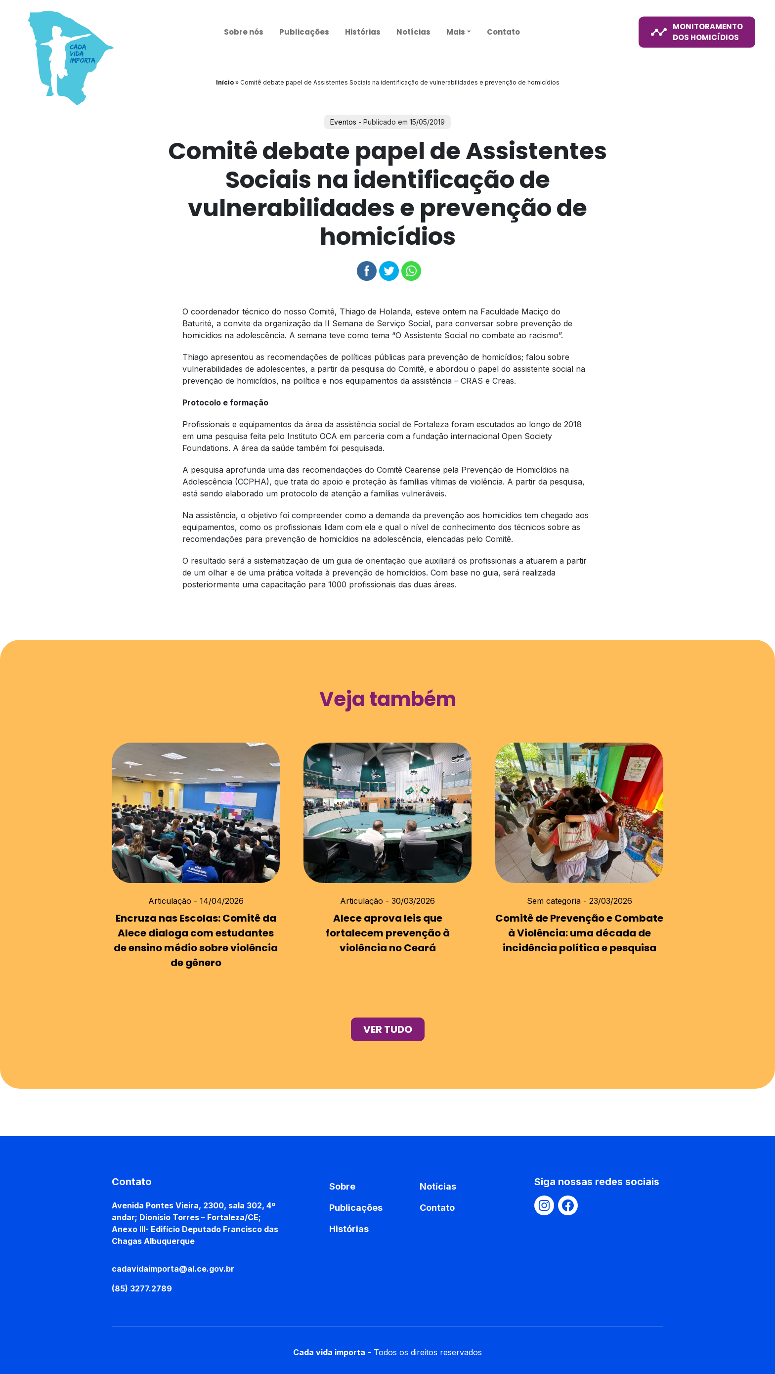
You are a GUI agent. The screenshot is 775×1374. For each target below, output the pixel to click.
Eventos (343, 122)
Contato (503, 31)
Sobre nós (243, 31)
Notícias (413, 31)
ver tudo (387, 1029)
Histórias (363, 31)
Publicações (304, 31)
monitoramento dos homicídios (697, 32)
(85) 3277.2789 (142, 1288)
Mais (455, 31)
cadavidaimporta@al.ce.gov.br (173, 1269)
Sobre (342, 1186)
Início (225, 82)
